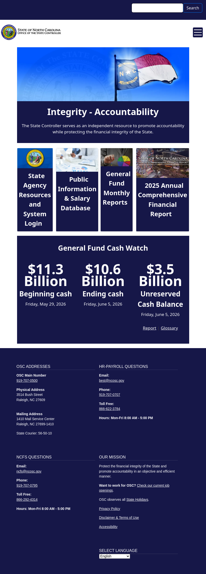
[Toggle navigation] (198, 32)
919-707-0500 (27, 381)
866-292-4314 (27, 500)
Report (149, 328)
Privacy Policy (109, 509)
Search (192, 8)
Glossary (169, 328)
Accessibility (108, 527)
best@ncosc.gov (111, 381)
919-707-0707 (109, 395)
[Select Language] (114, 556)
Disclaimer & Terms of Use (119, 518)
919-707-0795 (27, 485)
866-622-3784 (109, 409)
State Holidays (137, 500)
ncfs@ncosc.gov (29, 471)
